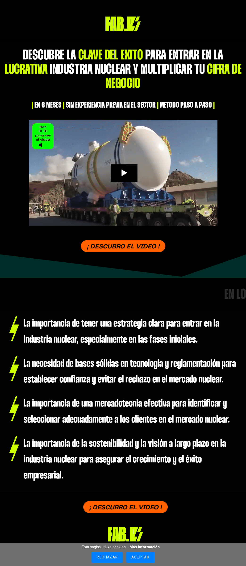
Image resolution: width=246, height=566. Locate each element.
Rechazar (107, 557)
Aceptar (140, 557)
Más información (144, 547)
